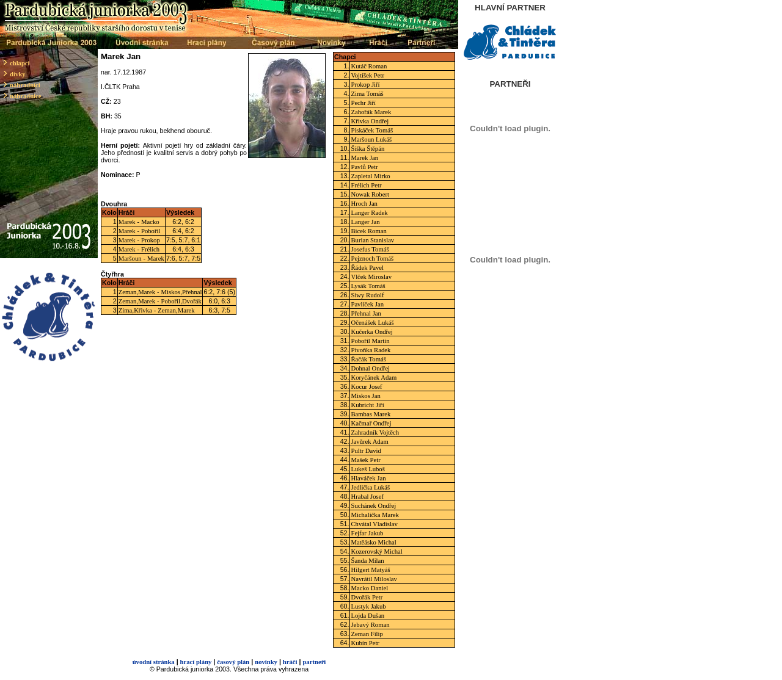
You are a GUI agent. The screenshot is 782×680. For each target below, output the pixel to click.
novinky (266, 662)
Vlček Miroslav (371, 276)
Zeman (128, 292)
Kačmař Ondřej (371, 423)
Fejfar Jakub (367, 533)
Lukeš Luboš (367, 469)
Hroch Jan (364, 203)
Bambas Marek (370, 414)
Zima (126, 310)
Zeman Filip (366, 634)
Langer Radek (369, 212)
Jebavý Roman (370, 624)
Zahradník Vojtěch (375, 432)
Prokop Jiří (365, 84)
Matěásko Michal (373, 542)
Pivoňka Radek (370, 350)
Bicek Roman (368, 231)
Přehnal (192, 292)
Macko (150, 222)
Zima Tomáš (367, 93)
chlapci (20, 63)
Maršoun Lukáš (371, 139)
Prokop (150, 240)
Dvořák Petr (366, 597)
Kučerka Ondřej (371, 331)
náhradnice (26, 96)
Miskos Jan (365, 395)
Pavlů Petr (364, 167)
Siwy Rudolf (367, 295)
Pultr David (366, 450)
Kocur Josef (366, 386)
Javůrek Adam (369, 441)
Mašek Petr (365, 460)
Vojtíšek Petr (367, 75)
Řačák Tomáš (368, 359)
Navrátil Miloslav (373, 579)
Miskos (170, 292)
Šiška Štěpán (367, 148)
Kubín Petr (365, 643)
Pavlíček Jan (367, 304)
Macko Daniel (369, 588)
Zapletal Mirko (370, 176)
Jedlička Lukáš (370, 487)
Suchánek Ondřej (373, 505)
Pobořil (150, 231)
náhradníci (25, 85)
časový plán (233, 662)
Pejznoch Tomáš (372, 258)
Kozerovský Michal (376, 551)
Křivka (143, 310)
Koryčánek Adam (373, 377)
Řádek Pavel (367, 267)
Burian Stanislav (372, 240)
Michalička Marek (374, 515)
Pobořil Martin (370, 341)
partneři (314, 662)
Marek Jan (364, 157)
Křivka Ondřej (370, 121)
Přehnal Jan (366, 313)
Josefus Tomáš (370, 249)
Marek (127, 222)
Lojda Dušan (367, 615)
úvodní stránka (154, 662)
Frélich (150, 249)
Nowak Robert (370, 194)
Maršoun (130, 258)
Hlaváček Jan (368, 478)
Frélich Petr (366, 185)
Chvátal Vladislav (374, 524)
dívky (17, 74)
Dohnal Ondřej (370, 368)
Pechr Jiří (363, 102)
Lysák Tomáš (368, 286)
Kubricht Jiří (367, 405)
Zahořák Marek (371, 112)
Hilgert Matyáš (370, 569)
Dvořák (192, 301)
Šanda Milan (367, 560)
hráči (290, 662)
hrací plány (196, 662)
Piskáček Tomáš (372, 130)
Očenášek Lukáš (372, 322)
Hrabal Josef (367, 496)
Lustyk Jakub (368, 606)
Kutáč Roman (369, 66)
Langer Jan (365, 222)
